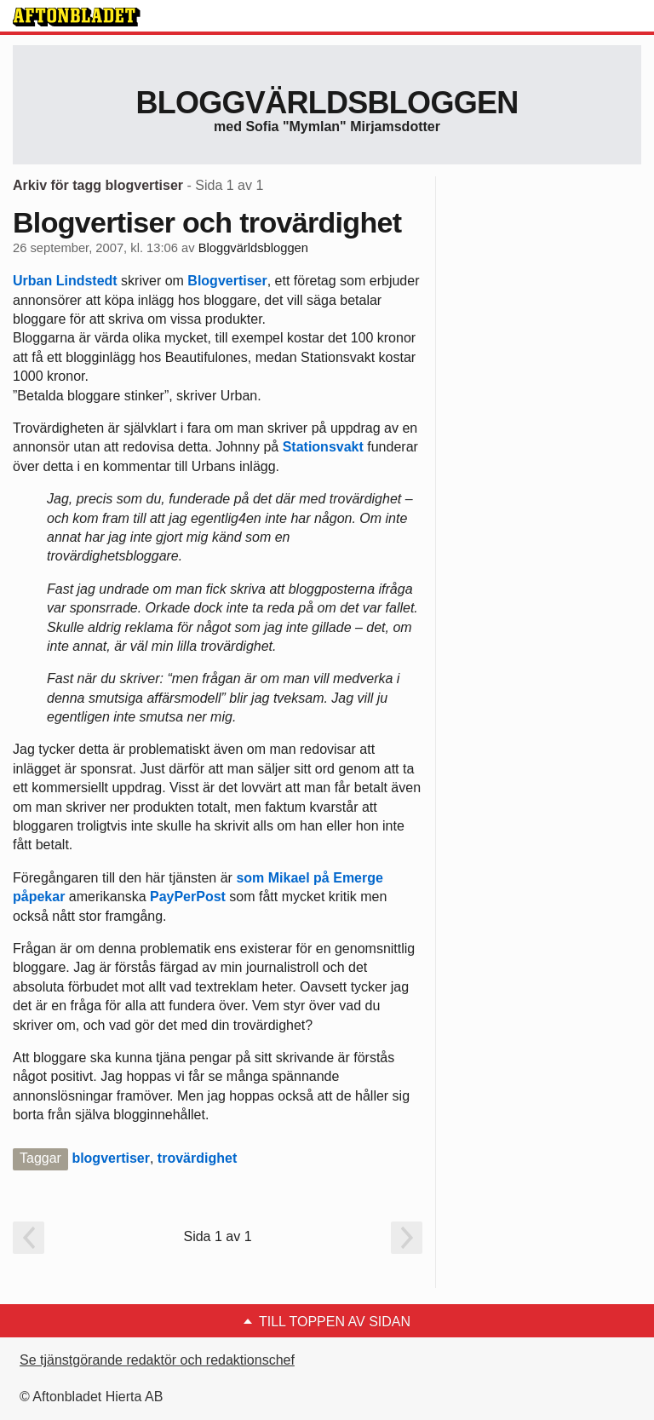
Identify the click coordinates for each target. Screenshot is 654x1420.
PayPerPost (188, 896)
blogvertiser (111, 1158)
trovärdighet (197, 1158)
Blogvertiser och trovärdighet (207, 222)
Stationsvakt (323, 447)
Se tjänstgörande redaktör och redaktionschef (157, 1360)
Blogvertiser (227, 280)
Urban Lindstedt (65, 280)
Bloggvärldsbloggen (326, 102)
